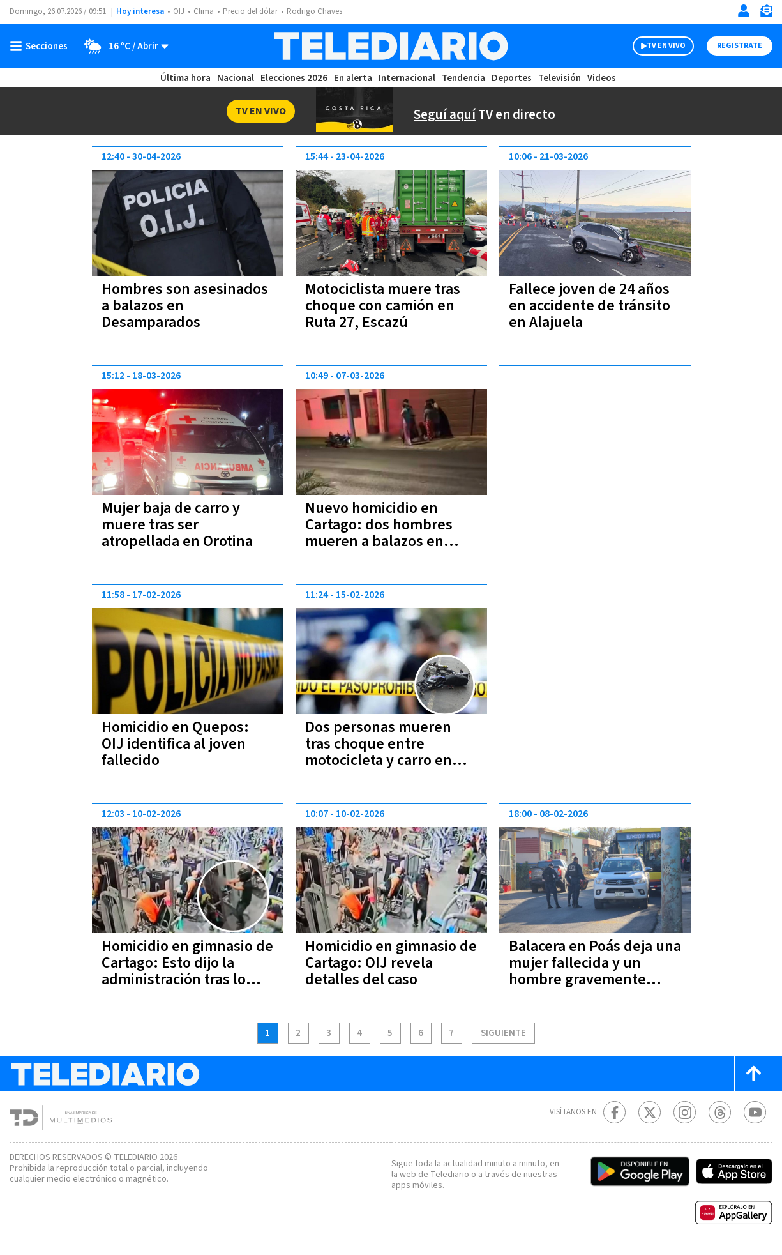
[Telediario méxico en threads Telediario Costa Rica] (720, 1112)
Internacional (408, 78)
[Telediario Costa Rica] (391, 46)
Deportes (511, 78)
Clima (204, 12)
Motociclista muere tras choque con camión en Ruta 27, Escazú (384, 305)
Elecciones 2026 (295, 78)
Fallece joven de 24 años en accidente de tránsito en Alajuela (594, 305)
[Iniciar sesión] (743, 10)
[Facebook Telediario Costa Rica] (614, 1112)
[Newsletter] (766, 13)
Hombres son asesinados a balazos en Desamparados (186, 305)
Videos (600, 78)
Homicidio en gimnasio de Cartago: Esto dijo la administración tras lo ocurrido (181, 971)
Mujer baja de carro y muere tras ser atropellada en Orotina (177, 524)
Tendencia (464, 78)
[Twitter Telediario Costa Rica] (649, 1112)
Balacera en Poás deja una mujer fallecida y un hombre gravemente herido (589, 971)
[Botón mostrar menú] (41, 46)
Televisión (559, 78)
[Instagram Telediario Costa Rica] (684, 1112)
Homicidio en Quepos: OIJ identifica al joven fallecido (177, 744)
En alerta (355, 78)
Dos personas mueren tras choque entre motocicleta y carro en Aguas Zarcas (380, 752)
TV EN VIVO (654, 46)
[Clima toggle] (123, 46)
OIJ (178, 12)
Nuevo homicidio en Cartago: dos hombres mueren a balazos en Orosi (380, 533)
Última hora (185, 78)
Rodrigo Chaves (321, 12)
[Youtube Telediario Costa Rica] (755, 1112)
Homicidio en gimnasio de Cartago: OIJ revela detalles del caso (382, 963)
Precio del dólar (253, 12)
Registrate (738, 46)
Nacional (234, 78)
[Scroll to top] (753, 1073)
